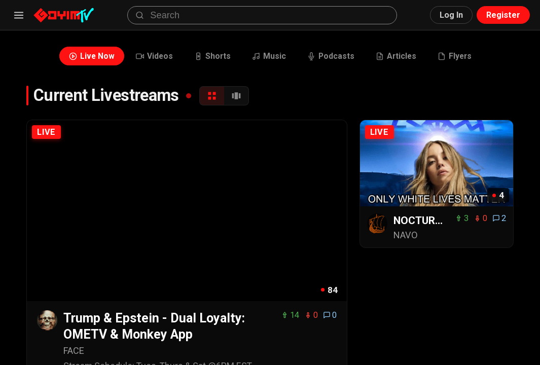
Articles (396, 56)
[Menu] (18, 15)
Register (503, 15)
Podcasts (330, 56)
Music (269, 56)
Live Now (92, 56)
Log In (451, 15)
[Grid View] (212, 96)
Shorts (212, 56)
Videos (154, 56)
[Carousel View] (236, 96)
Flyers (455, 56)
